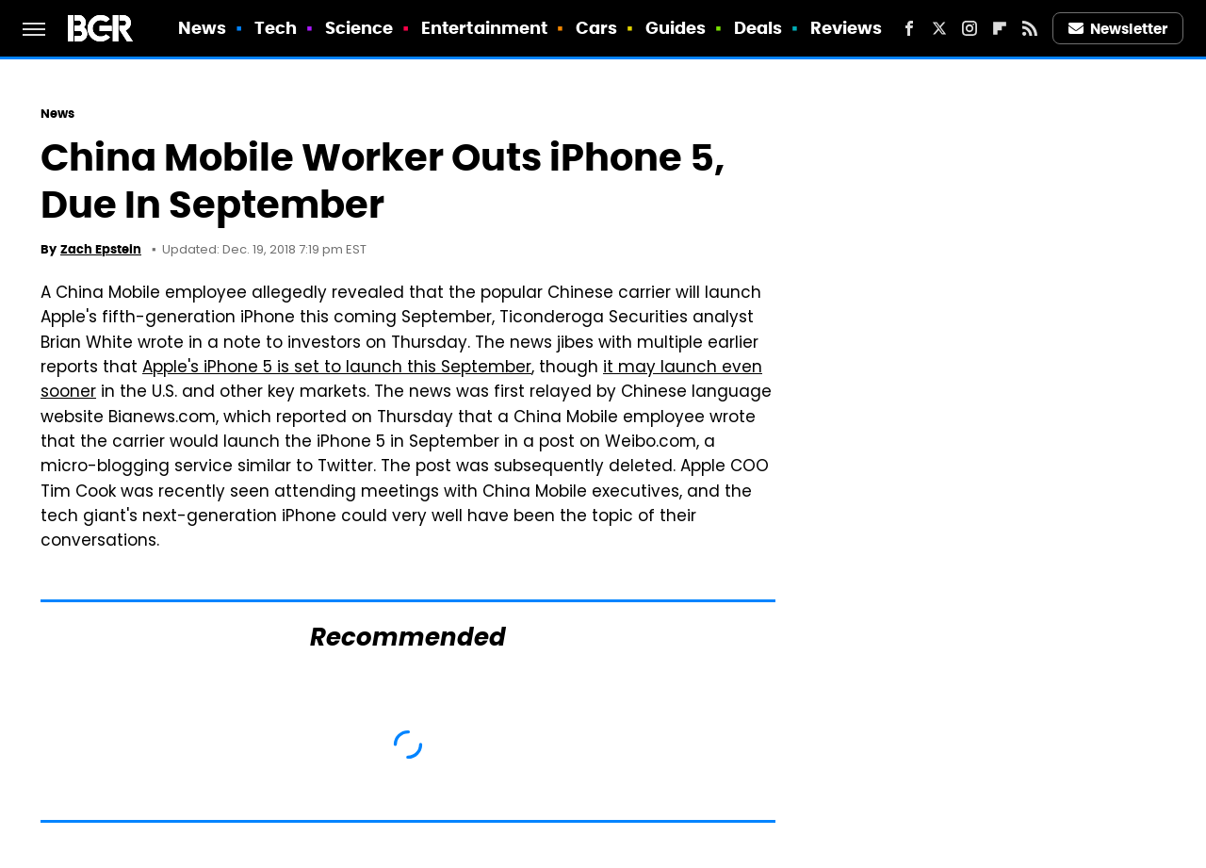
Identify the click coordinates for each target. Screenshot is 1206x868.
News (202, 28)
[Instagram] (969, 28)
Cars (596, 28)
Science (359, 28)
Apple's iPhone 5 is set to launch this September (336, 368)
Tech (275, 28)
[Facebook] (909, 28)
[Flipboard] (999, 28)
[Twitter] (939, 28)
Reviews (846, 28)
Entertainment (484, 28)
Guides (676, 28)
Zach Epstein (100, 249)
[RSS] (1029, 28)
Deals (758, 28)
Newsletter (1118, 29)
